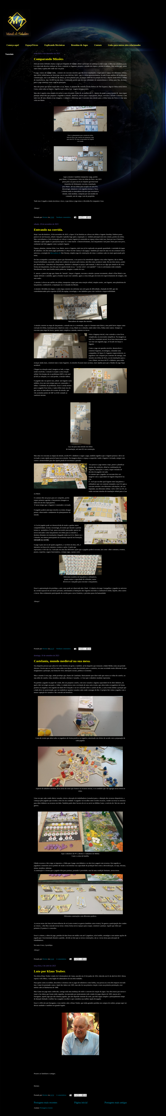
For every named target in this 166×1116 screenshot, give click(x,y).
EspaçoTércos (31, 45)
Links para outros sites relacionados (124, 45)
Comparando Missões (48, 59)
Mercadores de (55, 253)
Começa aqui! (13, 45)
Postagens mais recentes (45, 1102)
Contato (98, 45)
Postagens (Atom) (46, 1108)
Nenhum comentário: (63, 217)
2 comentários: (61, 959)
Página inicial (81, 1102)
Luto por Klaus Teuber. (50, 971)
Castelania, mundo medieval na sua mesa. (62, 661)
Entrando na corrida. (48, 229)
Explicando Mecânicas (54, 45)
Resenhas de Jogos (79, 45)
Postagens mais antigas (116, 1102)
